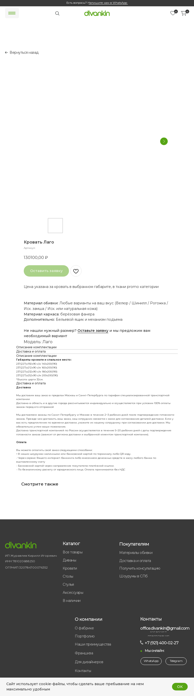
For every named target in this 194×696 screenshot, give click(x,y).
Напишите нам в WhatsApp (107, 3)
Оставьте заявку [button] (93, 330)
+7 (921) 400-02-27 (161, 642)
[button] (99, 653)
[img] (97, 13)
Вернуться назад (24, 52)
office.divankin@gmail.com (164, 628)
